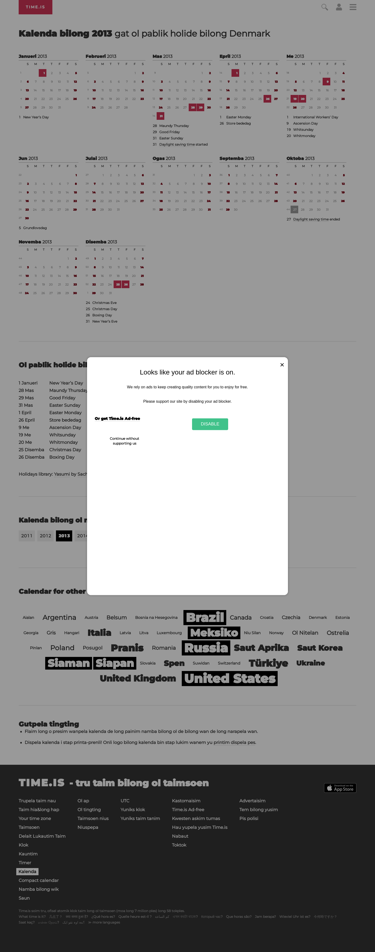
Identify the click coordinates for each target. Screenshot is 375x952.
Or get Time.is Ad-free (117, 418)
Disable (210, 424)
